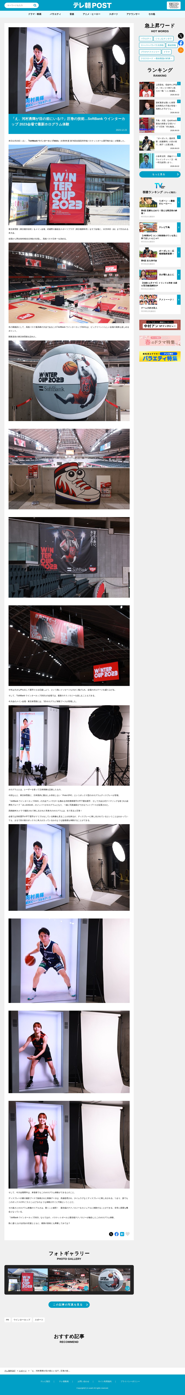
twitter (181, 36)
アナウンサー (133, 14)
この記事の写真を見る (68, 1304)
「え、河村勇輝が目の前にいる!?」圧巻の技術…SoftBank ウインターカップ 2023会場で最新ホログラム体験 (52, 1371)
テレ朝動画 (64, 1381)
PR (7, 1320)
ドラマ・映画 (34, 14)
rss (181, 50)
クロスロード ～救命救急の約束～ (156, 58)
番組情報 (172, 45)
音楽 (72, 14)
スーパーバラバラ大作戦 (152, 45)
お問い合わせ (83, 1381)
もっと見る (158, 174)
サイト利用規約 (105, 1381)
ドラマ (167, 52)
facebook (181, 43)
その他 (151, 14)
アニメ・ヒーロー (91, 14)
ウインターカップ (22, 1320)
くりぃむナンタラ (163, 38)
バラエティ (55, 14)
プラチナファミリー (150, 52)
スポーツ (113, 14)
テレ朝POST (92, 5)
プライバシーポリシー (130, 1381)
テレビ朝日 (45, 1381)
